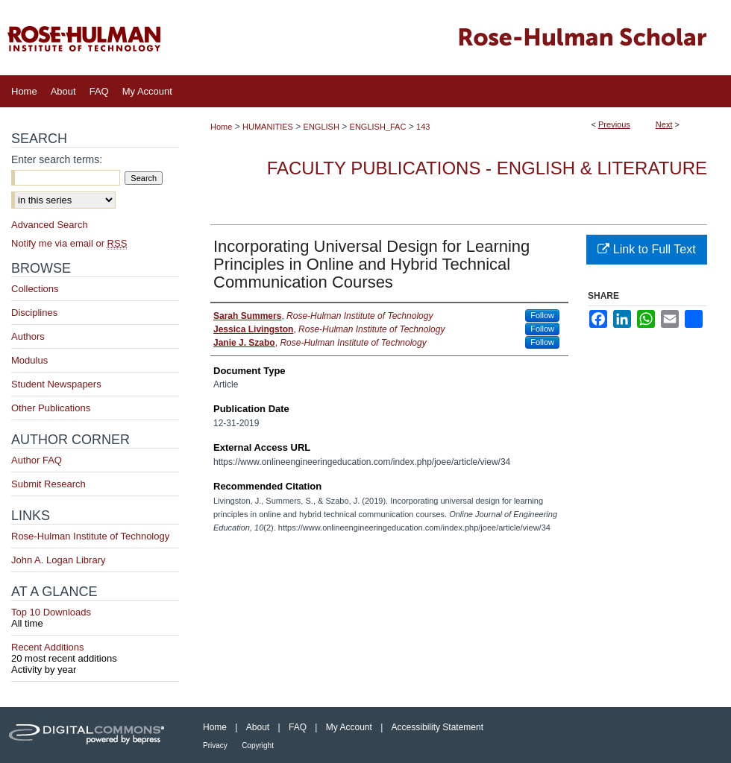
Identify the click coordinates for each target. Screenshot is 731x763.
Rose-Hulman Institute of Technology (90, 536)
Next (664, 124)
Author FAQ (36, 460)
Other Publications (50, 408)
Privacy (215, 745)
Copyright (258, 745)
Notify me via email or (69, 243)
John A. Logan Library (58, 560)
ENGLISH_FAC (378, 126)
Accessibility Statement (437, 727)
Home (221, 126)
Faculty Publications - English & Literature (487, 168)
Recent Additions (95, 653)
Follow (542, 315)
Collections (35, 288)
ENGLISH (321, 126)
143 (423, 126)
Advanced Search (49, 224)
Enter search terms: (56, 159)
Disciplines (34, 312)
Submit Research (48, 484)
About (257, 727)
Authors (28, 336)
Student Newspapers (56, 384)
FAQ (298, 727)
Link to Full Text (646, 249)
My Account (349, 727)
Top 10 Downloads (95, 618)
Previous (614, 124)
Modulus (29, 360)
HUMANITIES (267, 126)
